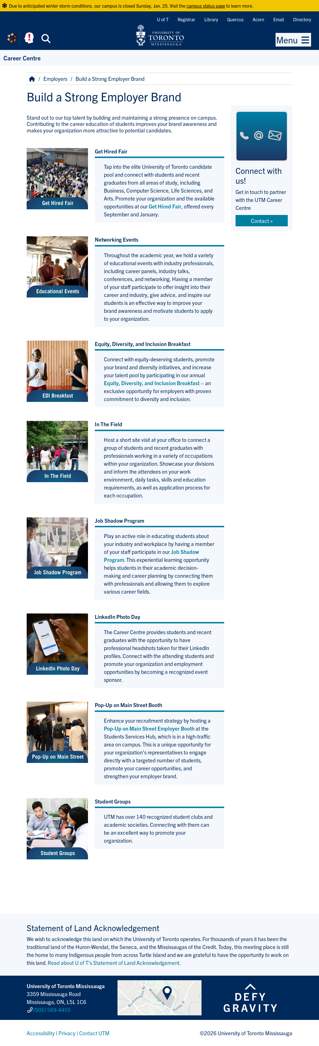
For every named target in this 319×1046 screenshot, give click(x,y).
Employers (55, 78)
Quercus (235, 19)
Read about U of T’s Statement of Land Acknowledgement (113, 962)
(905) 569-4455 (52, 1009)
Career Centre (22, 58)
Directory (302, 19)
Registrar (186, 19)
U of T (163, 19)
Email (278, 19)
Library (211, 19)
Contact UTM (94, 1033)
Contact (260, 220)
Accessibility (41, 1033)
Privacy (66, 1033)
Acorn (258, 19)
